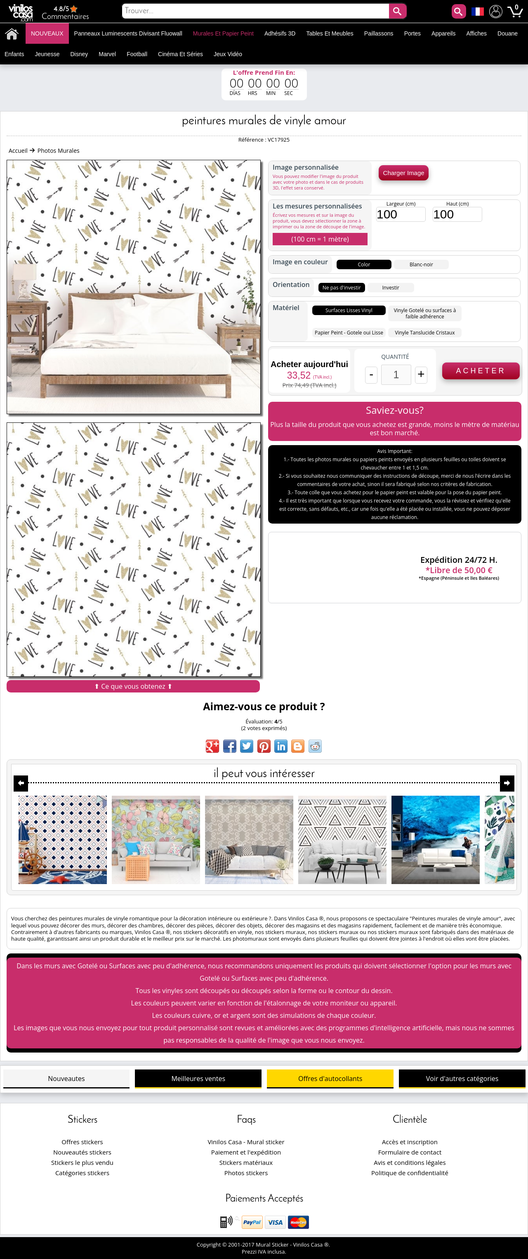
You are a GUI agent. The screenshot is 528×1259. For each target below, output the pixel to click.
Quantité (395, 356)
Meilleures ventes (198, 1078)
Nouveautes (66, 1078)
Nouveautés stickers (82, 1152)
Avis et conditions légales (410, 1162)
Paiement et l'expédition (246, 1152)
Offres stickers (82, 1142)
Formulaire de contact (409, 1152)
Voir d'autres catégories (462, 1078)
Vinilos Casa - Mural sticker (245, 1142)
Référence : (253, 139)
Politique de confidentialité (409, 1173)
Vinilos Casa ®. (312, 1244)
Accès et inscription (410, 1142)
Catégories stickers (82, 1173)
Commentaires (65, 12)
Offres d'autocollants (330, 1078)
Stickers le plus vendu (82, 1162)
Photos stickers (246, 1173)
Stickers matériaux (246, 1162)
